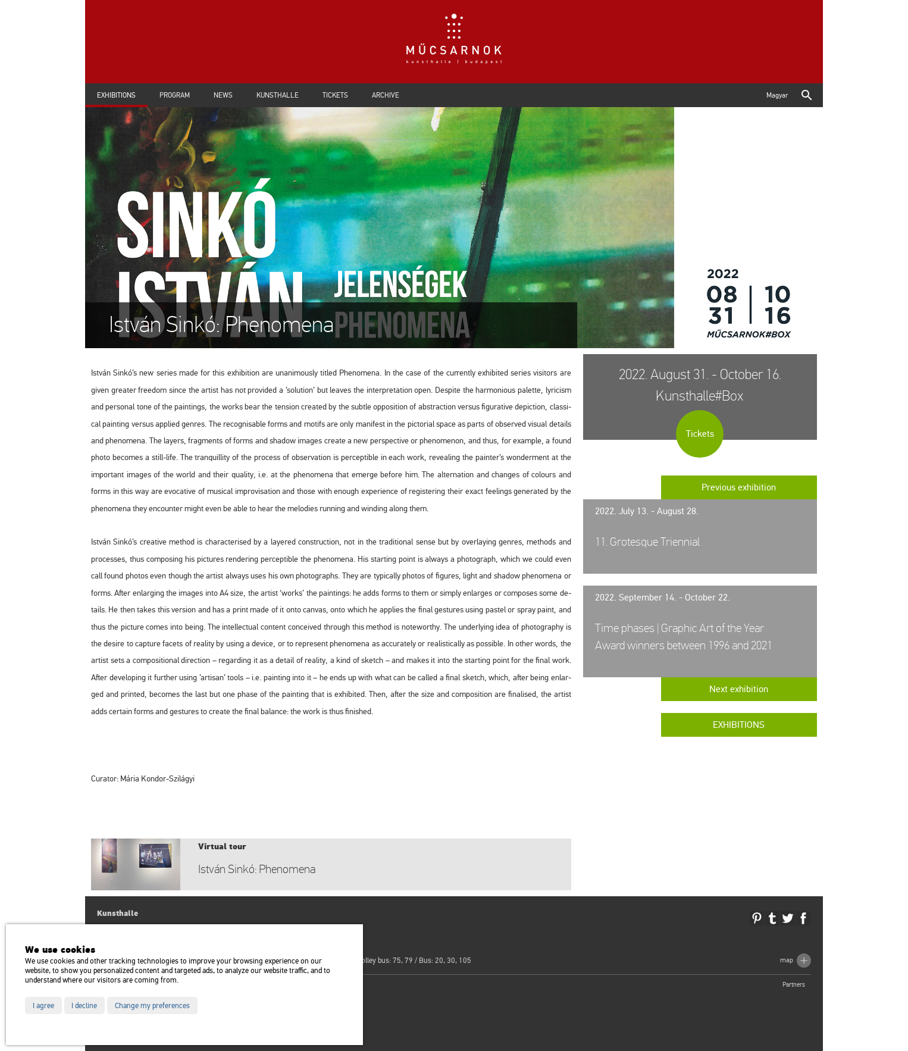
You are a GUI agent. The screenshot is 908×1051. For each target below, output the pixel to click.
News (223, 95)
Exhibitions (116, 95)
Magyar (777, 95)
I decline (84, 1006)
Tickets (335, 95)
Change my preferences (152, 1006)
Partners (793, 985)
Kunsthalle (277, 95)
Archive (385, 95)
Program (174, 95)
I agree (43, 1006)
